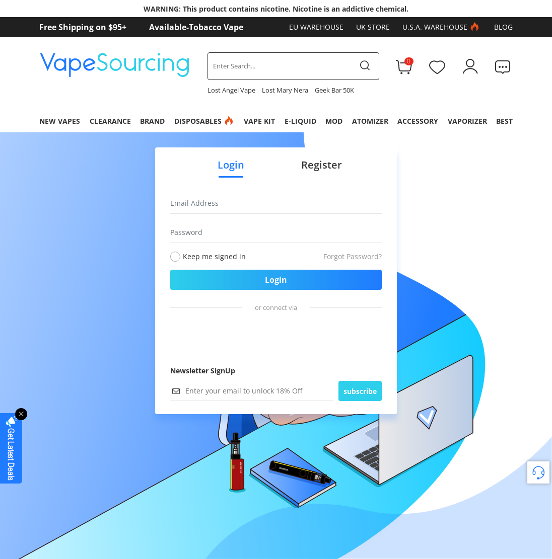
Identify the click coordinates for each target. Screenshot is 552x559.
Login (276, 279)
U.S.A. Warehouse (441, 27)
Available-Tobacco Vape (196, 27)
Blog (503, 27)
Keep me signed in (214, 256)
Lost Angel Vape (231, 90)
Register (321, 165)
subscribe (360, 391)
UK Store (373, 27)
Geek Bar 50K (334, 90)
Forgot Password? (352, 256)
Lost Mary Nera (285, 90)
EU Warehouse (316, 27)
